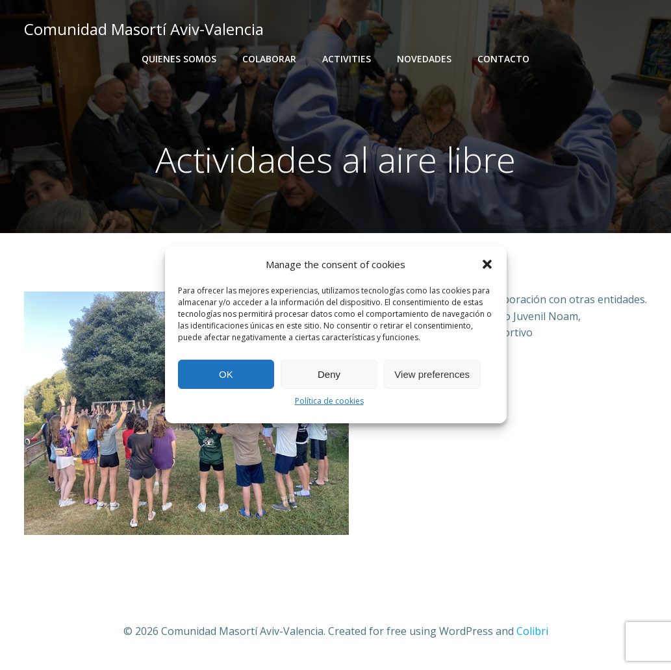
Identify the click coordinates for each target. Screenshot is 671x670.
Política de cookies (329, 400)
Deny (329, 374)
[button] (487, 264)
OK (226, 374)
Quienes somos (179, 59)
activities (346, 59)
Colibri (532, 631)
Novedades (424, 59)
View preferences (432, 374)
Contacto (503, 59)
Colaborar (269, 59)
